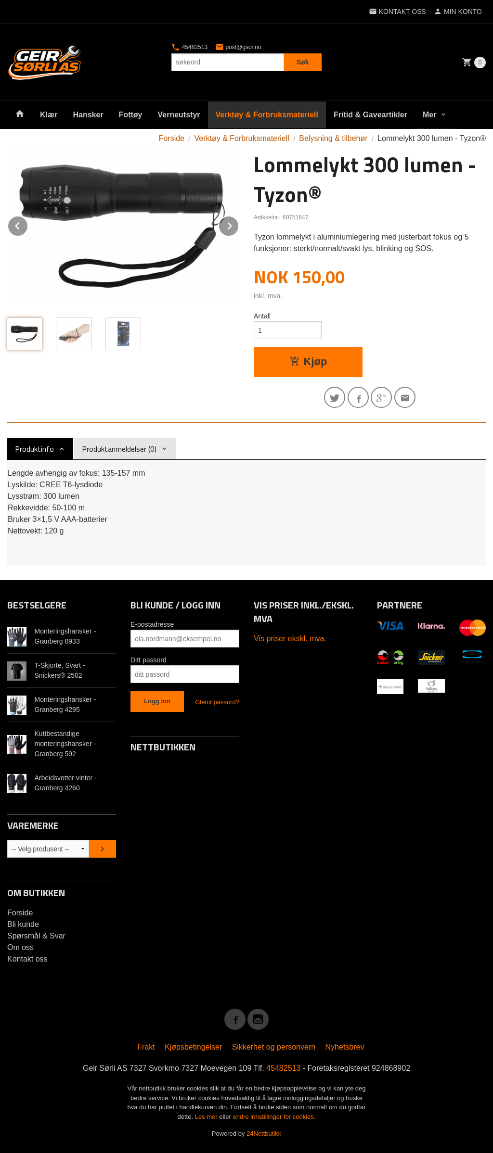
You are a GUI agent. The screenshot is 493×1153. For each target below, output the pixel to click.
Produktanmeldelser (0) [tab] (119, 449)
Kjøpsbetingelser (193, 1047)
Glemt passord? (217, 702)
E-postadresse (152, 624)
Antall (262, 316)
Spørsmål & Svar (36, 936)
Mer (429, 115)
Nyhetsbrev (344, 1047)
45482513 (189, 47)
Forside (171, 138)
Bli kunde (23, 924)
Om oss (20, 947)
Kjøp (308, 361)
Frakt (146, 1047)
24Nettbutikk (263, 1133)
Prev (27, 224)
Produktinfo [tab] (34, 449)
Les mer (207, 1116)
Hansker (88, 115)
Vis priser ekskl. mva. (290, 638)
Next (238, 224)
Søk (303, 62)
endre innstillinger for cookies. (274, 1116)
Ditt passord (148, 660)
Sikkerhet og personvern (273, 1047)
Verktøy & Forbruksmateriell (267, 115)
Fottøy (131, 115)
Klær (48, 115)
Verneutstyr (178, 115)
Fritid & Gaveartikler (370, 115)
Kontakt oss (27, 959)
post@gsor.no (238, 47)
